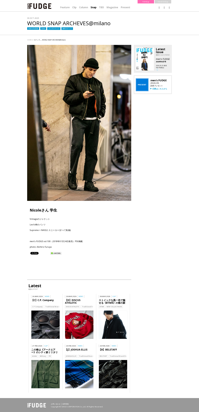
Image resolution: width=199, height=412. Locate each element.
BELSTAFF (103, 356)
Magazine (112, 7)
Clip (74, 7)
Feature (65, 7)
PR (50, 356)
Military (43, 356)
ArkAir (34, 356)
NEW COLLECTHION (114, 307)
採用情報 (65, 404)
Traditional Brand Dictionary (57, 307)
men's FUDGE (33, 28)
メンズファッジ (53, 28)
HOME (29, 40)
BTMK (102, 307)
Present (125, 7)
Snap (93, 7)
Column (83, 7)
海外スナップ (67, 28)
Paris (43, 28)
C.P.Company (37, 307)
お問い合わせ (56, 404)
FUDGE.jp (146, 2)
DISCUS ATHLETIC (72, 307)
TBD (101, 7)
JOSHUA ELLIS (71, 356)
